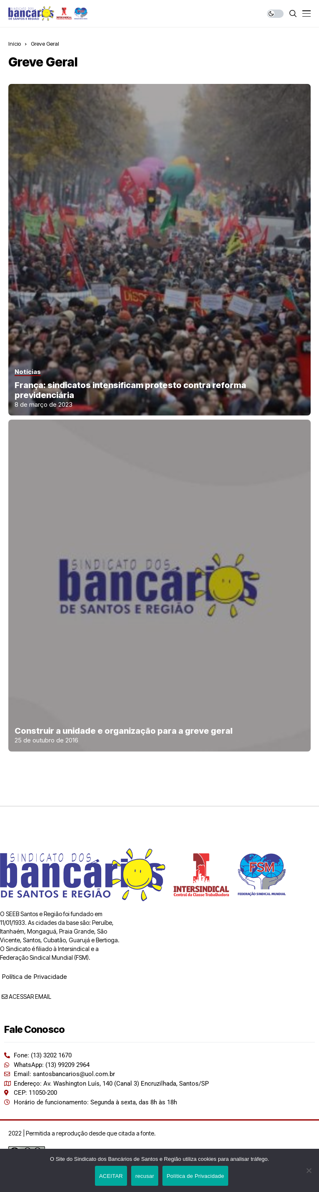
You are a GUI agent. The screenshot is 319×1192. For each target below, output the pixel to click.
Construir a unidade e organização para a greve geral (123, 731)
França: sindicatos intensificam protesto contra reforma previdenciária (130, 390)
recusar (144, 1176)
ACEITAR (111, 1176)
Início (14, 43)
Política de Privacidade (34, 977)
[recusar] (308, 1170)
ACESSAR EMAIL (26, 996)
